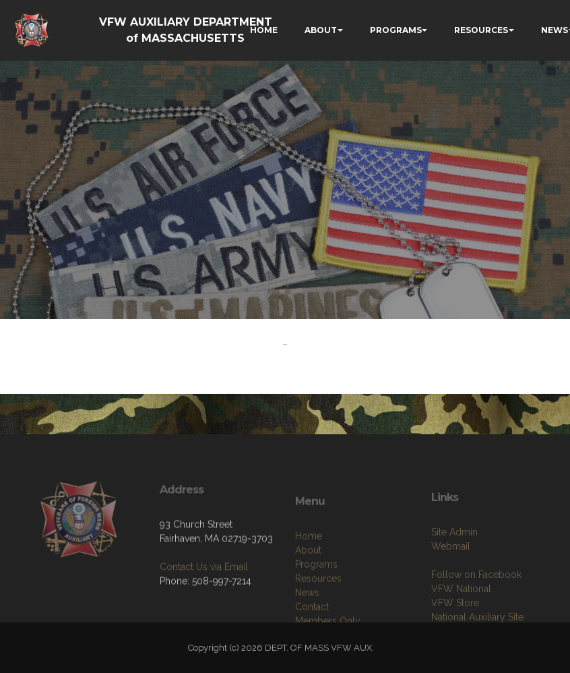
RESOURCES (481, 30)
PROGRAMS (396, 30)
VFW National (461, 617)
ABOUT (321, 30)
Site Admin (454, 560)
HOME (264, 30)
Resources (318, 609)
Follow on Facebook (476, 602)
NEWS (554, 30)
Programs (316, 595)
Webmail (450, 574)
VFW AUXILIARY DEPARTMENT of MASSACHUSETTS (185, 30)
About (308, 581)
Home (308, 567)
